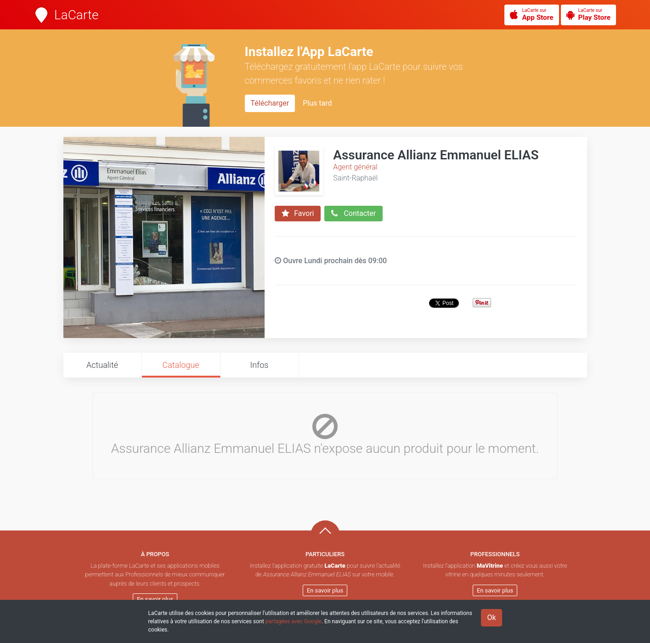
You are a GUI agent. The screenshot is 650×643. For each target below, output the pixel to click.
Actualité (102, 365)
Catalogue (180, 365)
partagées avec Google (294, 621)
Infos (259, 365)
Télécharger (270, 103)
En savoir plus (155, 599)
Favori (298, 213)
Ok (491, 617)
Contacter (353, 213)
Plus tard (317, 103)
